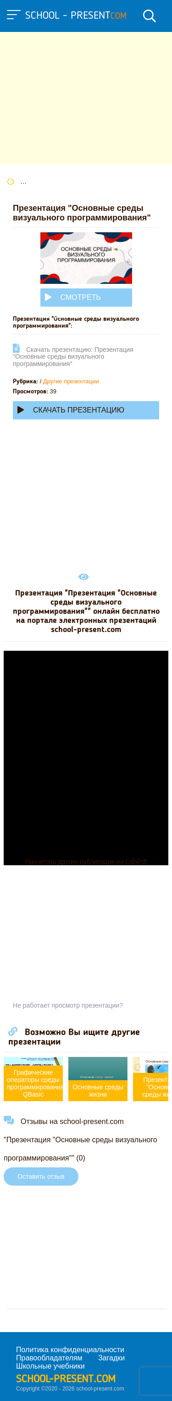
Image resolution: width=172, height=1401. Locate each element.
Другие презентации (71, 381)
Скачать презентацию (70, 410)
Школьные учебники (50, 1366)
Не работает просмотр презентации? (68, 1005)
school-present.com (66, 1379)
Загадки (111, 1358)
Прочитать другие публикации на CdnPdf (86, 861)
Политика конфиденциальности (70, 1350)
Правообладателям (49, 1358)
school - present (76, 15)
